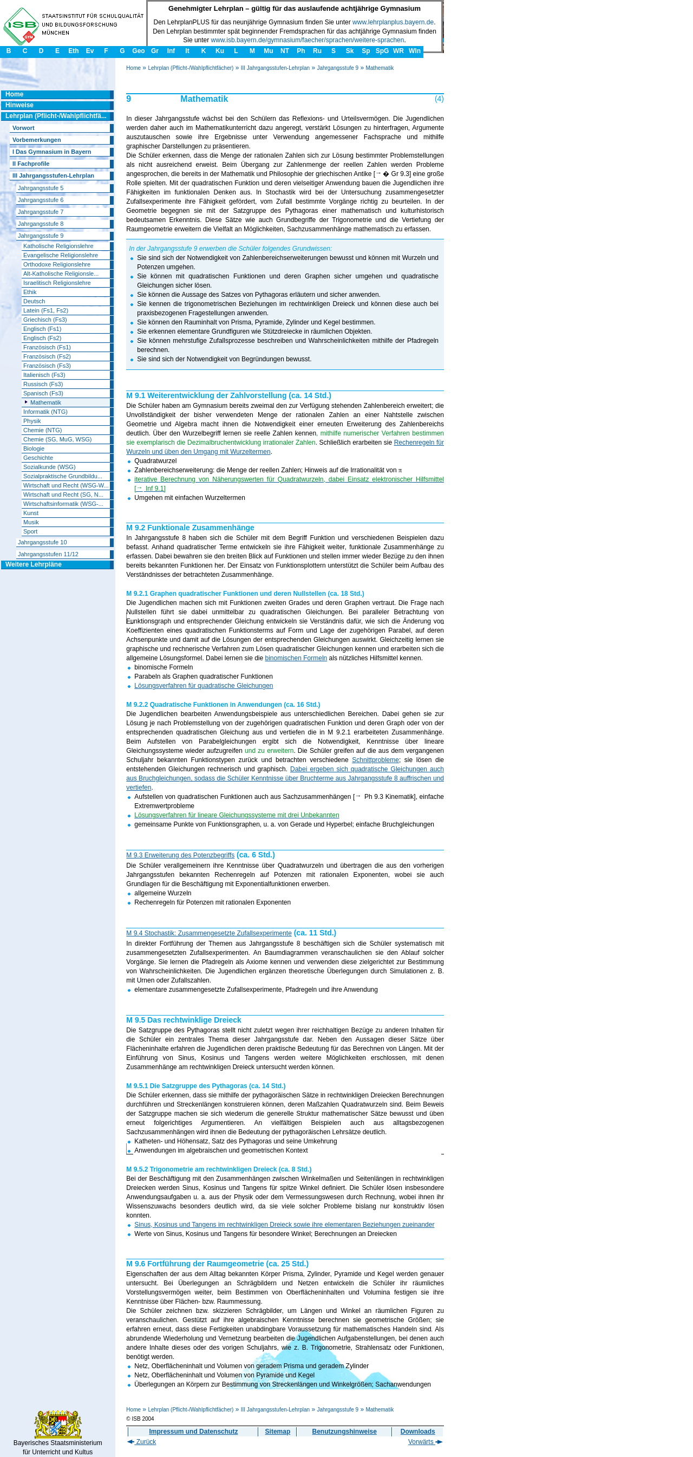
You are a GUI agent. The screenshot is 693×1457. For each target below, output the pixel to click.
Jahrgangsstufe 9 (337, 68)
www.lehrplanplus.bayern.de (393, 22)
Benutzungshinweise (344, 1431)
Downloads (418, 1431)
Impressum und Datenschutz (193, 1431)
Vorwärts (425, 1442)
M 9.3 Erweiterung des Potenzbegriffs (180, 855)
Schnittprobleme (375, 760)
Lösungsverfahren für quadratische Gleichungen (203, 686)
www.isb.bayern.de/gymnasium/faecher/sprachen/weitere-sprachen (307, 40)
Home (133, 68)
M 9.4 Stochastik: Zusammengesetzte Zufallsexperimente (208, 933)
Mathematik (379, 68)
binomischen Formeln (296, 658)
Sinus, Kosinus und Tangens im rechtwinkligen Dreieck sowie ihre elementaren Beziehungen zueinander (284, 1224)
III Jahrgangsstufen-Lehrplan (275, 68)
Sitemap (278, 1431)
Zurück (141, 1442)
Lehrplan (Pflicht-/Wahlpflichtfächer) (190, 68)
